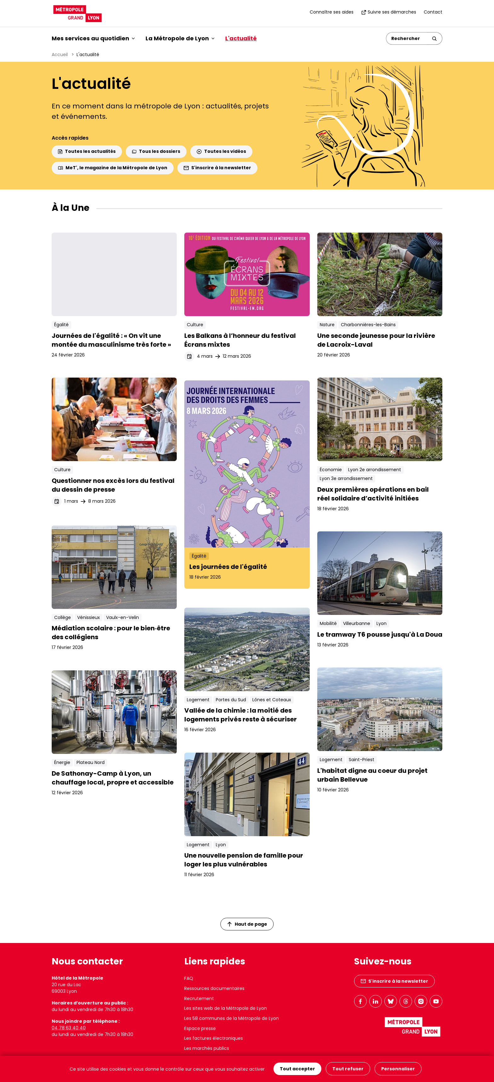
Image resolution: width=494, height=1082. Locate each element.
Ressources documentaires (214, 988)
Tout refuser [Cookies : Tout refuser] (348, 1069)
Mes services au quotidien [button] (93, 38)
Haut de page (247, 924)
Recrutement (199, 998)
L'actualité (241, 38)
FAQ (188, 978)
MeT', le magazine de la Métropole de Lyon (112, 168)
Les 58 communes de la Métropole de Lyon (231, 1018)
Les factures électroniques (213, 1038)
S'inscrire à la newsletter (217, 168)
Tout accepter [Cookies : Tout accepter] (297, 1069)
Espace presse (200, 1028)
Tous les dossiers (156, 151)
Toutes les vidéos (221, 151)
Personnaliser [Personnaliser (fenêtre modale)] (398, 1069)
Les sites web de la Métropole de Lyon (225, 1008)
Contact (433, 12)
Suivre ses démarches (388, 12)
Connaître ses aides (331, 12)
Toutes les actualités (87, 151)
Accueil (60, 54)
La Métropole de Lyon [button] (180, 38)
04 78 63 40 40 (69, 1028)
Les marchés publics (206, 1048)
